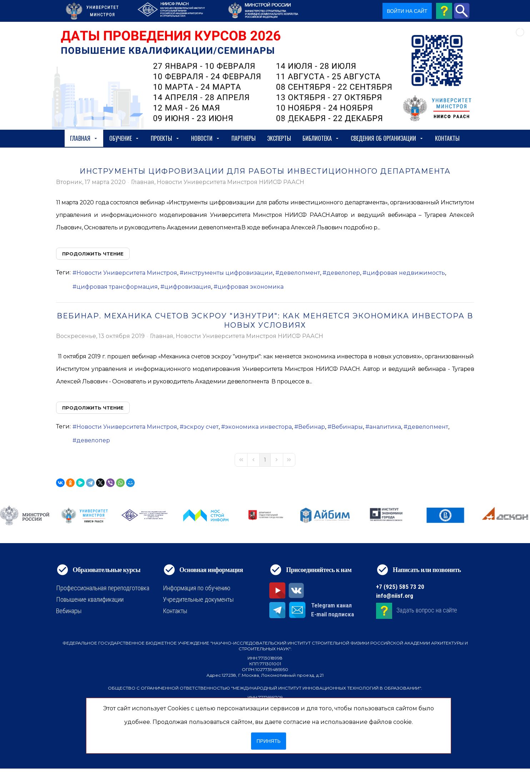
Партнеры (243, 138)
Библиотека (320, 138)
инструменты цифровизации (228, 272)
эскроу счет (201, 426)
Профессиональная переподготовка (102, 588)
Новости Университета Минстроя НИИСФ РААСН (230, 182)
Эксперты (279, 138)
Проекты (165, 138)
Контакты (447, 138)
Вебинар (311, 426)
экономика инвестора (258, 426)
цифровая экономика (251, 286)
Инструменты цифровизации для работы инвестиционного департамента (265, 171)
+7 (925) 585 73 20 (400, 586)
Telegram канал (331, 605)
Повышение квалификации (90, 599)
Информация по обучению (196, 588)
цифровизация (187, 286)
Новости (205, 138)
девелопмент (299, 272)
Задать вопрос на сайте (426, 610)
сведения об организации (387, 138)
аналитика (385, 426)
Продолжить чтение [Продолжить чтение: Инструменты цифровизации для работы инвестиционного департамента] (93, 254)
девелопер (343, 272)
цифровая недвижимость (405, 272)
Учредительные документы (198, 599)
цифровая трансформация (117, 286)
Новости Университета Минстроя (126, 272)
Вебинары (347, 426)
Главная (84, 138)
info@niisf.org (394, 595)
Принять (268, 741)
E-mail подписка (332, 614)
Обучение (124, 138)
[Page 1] (265, 460)
